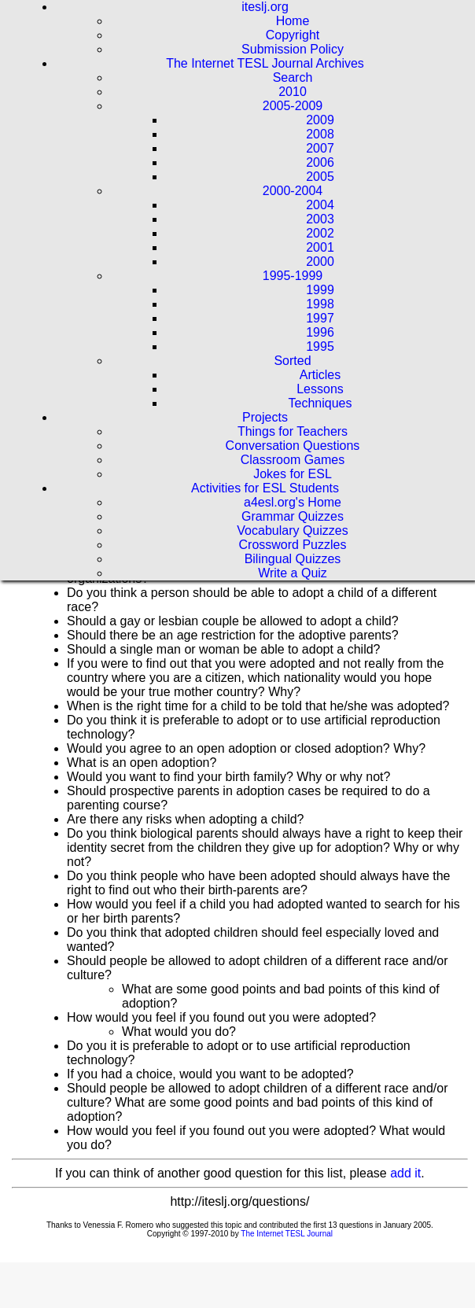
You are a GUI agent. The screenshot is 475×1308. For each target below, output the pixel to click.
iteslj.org (265, 6)
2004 (320, 205)
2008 (320, 134)
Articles (320, 374)
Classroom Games (292, 459)
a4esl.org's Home (292, 502)
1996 (320, 332)
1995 (320, 346)
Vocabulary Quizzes (292, 530)
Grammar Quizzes (292, 516)
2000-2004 (293, 190)
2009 (320, 120)
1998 (320, 304)
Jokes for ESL (292, 474)
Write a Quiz (292, 573)
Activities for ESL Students (265, 488)
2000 (320, 261)
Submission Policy (292, 49)
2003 (320, 219)
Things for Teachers (293, 431)
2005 (320, 176)
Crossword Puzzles (293, 544)
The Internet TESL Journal (287, 1233)
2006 (320, 162)
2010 (292, 91)
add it (405, 1173)
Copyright (292, 35)
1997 (320, 318)
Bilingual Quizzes (293, 559)
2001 (320, 247)
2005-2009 (293, 105)
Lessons (320, 389)
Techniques (320, 403)
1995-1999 (293, 275)
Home (293, 21)
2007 (320, 148)
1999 (320, 290)
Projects (265, 417)
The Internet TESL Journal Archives (265, 63)
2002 (320, 233)
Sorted (292, 360)
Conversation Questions (293, 445)
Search (293, 77)
